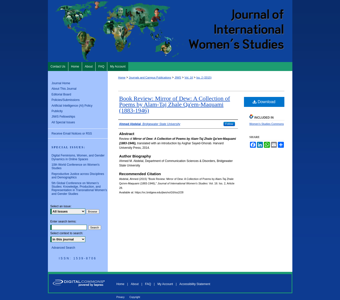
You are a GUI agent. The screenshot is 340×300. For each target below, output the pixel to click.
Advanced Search (63, 247)
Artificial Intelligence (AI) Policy (72, 105)
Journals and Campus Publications (150, 77)
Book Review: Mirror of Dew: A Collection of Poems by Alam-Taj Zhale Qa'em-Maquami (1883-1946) (174, 104)
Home (121, 77)
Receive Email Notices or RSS (72, 133)
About (134, 284)
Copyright (134, 297)
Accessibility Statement (194, 284)
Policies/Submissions (66, 100)
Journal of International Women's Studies (170, 31)
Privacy (120, 297)
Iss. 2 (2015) (204, 77)
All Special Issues (63, 122)
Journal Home (61, 83)
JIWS (178, 77)
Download (264, 102)
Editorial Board (61, 94)
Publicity (57, 111)
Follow (229, 123)
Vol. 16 (189, 77)
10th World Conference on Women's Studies (76, 166)
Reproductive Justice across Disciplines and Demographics (78, 175)
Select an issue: (61, 206)
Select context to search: (66, 233)
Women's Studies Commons (266, 123)
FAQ (148, 284)
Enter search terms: (63, 221)
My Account (165, 284)
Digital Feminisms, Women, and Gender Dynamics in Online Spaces (78, 157)
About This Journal (64, 88)
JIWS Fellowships (63, 116)
